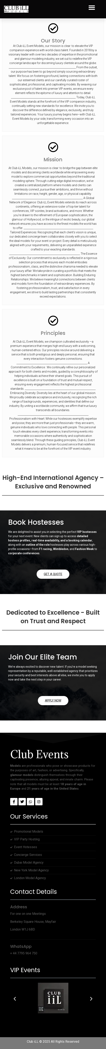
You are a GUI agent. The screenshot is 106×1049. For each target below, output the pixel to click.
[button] (91, 7)
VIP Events (25, 970)
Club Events (39, 754)
